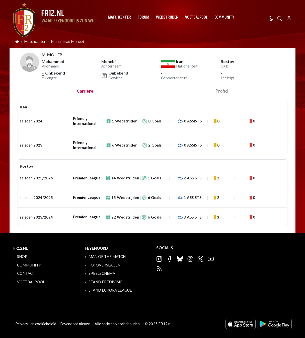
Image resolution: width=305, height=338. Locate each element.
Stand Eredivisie (105, 282)
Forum (143, 17)
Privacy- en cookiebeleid (35, 323)
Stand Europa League (110, 290)
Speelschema (102, 273)
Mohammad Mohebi (67, 41)
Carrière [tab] (85, 91)
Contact (26, 273)
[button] (279, 18)
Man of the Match (107, 256)
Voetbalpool (196, 17)
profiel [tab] (221, 91)
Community (224, 17)
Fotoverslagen (104, 265)
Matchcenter (119, 17)
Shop (22, 256)
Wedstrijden (167, 17)
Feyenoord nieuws (75, 323)
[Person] (289, 17)
